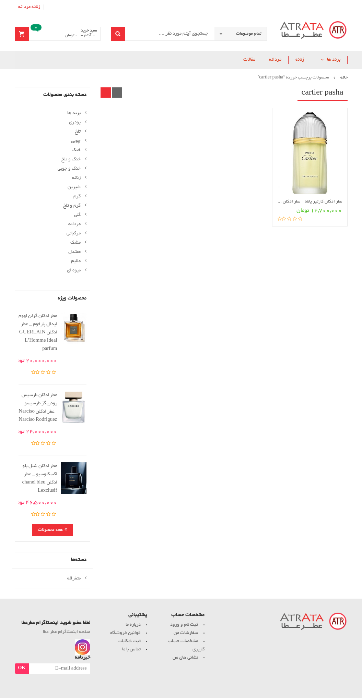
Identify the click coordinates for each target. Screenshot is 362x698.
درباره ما (133, 624)
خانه (344, 77)
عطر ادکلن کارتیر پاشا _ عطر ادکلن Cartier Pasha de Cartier (289, 201)
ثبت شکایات (129, 641)
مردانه (24, 7)
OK (22, 668)
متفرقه (74, 578)
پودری (75, 122)
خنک (76, 150)
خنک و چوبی (69, 168)
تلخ (78, 131)
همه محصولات (50, 530)
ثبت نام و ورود (184, 624)
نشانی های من (185, 657)
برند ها (333, 59)
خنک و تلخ (71, 159)
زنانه (36, 7)
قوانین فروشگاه (125, 633)
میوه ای (74, 270)
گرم (77, 196)
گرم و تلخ (72, 205)
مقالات (249, 59)
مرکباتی (74, 233)
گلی (77, 215)
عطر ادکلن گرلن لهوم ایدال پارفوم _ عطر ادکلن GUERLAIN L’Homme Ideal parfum (38, 333)
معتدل (74, 252)
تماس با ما (131, 649)
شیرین (74, 187)
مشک (75, 242)
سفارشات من (186, 633)
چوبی (76, 141)
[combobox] (240, 34)
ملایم (76, 261)
